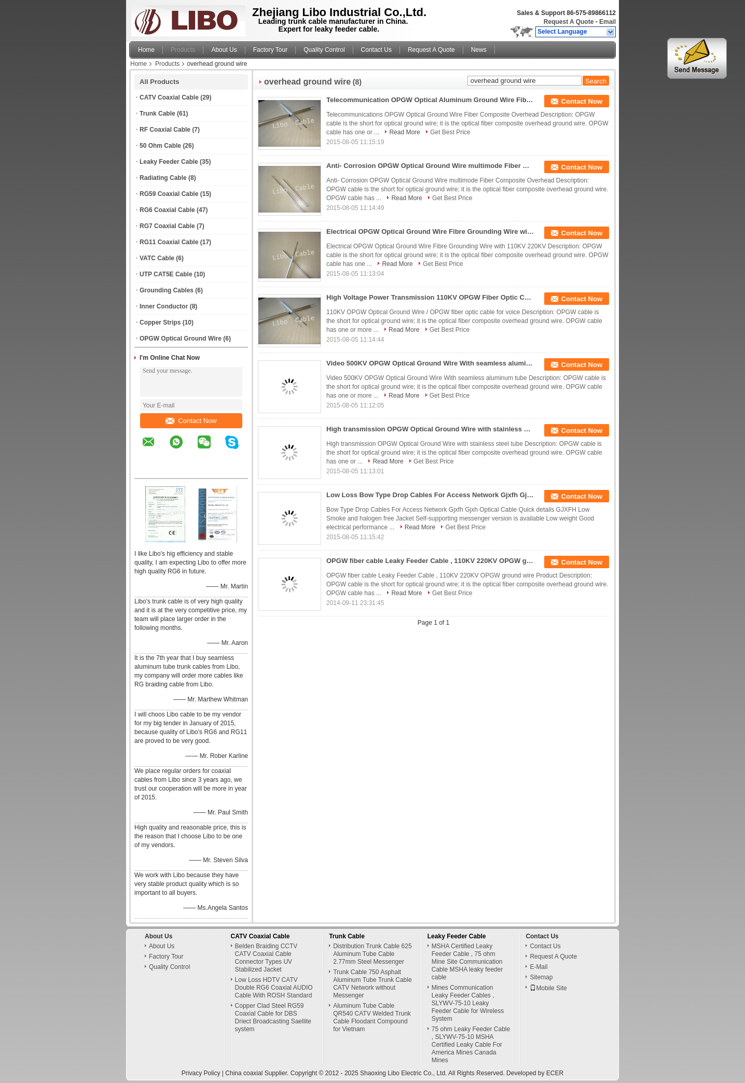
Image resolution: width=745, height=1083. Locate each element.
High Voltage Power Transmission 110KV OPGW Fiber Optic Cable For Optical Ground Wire (430, 297)
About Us (224, 49)
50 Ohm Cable (160, 145)
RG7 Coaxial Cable (167, 226)
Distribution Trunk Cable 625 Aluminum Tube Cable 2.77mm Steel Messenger (372, 954)
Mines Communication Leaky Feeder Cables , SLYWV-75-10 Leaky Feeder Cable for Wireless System (468, 1003)
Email (607, 21)
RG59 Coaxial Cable (169, 194)
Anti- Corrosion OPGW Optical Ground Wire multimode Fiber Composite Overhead (430, 166)
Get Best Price (450, 132)
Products (183, 49)
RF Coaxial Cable (165, 129)
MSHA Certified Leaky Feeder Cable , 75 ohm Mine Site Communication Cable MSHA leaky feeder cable (467, 962)
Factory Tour (270, 49)
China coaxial (244, 1073)
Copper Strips (160, 322)
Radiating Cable (163, 177)
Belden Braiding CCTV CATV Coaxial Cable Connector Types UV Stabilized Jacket (266, 958)
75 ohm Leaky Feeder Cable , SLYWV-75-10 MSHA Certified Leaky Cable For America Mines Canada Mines (471, 1044)
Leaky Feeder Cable (169, 161)
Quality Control (323, 49)
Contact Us (376, 49)
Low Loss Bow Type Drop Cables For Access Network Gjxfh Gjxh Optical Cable (430, 495)
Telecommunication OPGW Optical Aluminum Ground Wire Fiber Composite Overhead (430, 100)
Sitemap (541, 977)
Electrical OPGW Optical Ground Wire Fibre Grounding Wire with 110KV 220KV (430, 231)
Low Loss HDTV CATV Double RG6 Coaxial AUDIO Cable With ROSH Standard (274, 987)
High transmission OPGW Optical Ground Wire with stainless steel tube (430, 429)
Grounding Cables (167, 290)
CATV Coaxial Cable (169, 97)
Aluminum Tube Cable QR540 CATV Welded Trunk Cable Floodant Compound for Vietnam (372, 1017)
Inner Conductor (164, 306)
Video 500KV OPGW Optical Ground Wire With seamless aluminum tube (430, 363)
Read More (404, 132)
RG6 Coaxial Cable (167, 210)
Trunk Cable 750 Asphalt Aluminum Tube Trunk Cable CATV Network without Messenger (372, 983)
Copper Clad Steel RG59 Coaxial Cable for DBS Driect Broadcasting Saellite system (273, 1017)
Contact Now (190, 421)
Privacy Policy (201, 1073)
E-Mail (538, 967)
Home (146, 49)
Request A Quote (569, 21)
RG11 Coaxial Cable (169, 242)
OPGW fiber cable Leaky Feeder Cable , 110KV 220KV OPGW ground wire (430, 561)
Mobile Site (548, 988)
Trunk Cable (157, 113)
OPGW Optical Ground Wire (181, 338)
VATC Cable (157, 258)
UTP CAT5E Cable (166, 274)
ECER (554, 1073)
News (479, 49)
